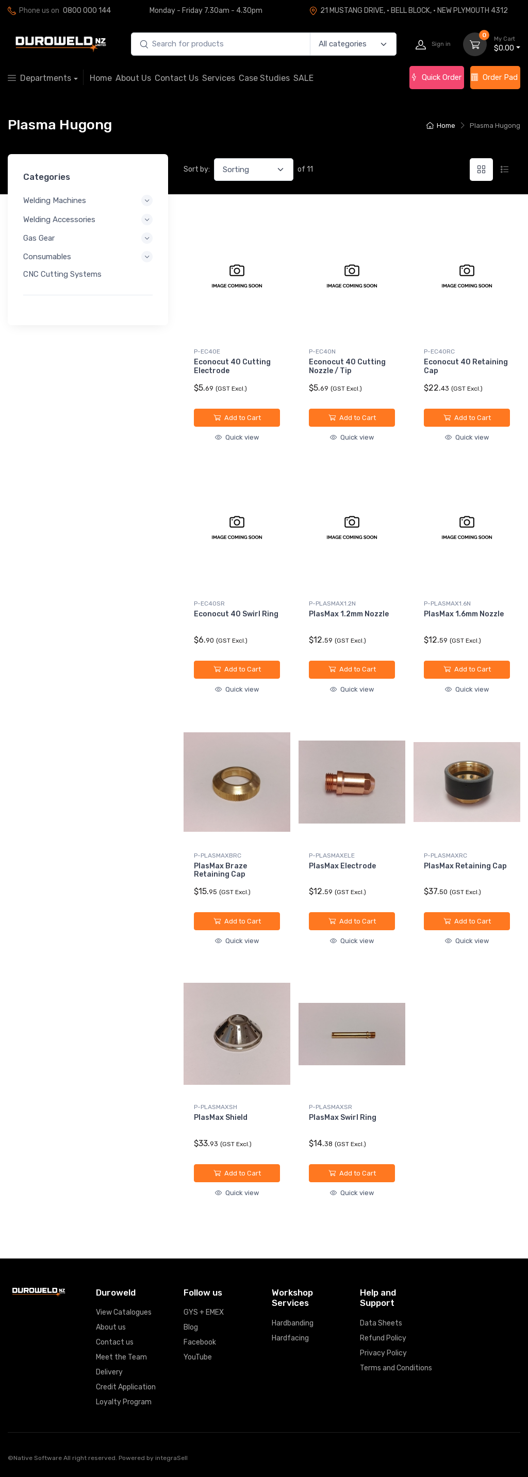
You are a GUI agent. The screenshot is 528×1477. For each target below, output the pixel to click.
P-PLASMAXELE (332, 855)
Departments (39, 78)
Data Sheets (381, 1323)
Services (218, 78)
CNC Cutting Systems (62, 274)
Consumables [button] (47, 256)
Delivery (109, 1372)
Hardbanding (293, 1323)
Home (101, 78)
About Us (133, 78)
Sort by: (197, 169)
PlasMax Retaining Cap (465, 866)
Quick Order (435, 77)
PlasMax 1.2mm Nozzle (349, 614)
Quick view (237, 437)
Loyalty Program (124, 1402)
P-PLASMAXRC (445, 855)
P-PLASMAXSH (215, 1107)
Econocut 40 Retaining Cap (466, 366)
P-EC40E (207, 351)
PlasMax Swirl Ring (342, 1117)
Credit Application (126, 1387)
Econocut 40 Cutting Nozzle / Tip (347, 366)
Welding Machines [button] (54, 200)
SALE (303, 78)
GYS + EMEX (204, 1312)
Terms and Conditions (396, 1368)
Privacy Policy (383, 1353)
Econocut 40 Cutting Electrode (232, 366)
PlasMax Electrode (342, 866)
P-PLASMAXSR (330, 1107)
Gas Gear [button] (39, 238)
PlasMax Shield (221, 1117)
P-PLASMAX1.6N (447, 603)
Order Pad (494, 77)
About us (111, 1327)
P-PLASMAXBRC (217, 855)
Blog (191, 1327)
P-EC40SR (209, 603)
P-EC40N (322, 351)
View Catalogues (124, 1312)
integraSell (171, 1458)
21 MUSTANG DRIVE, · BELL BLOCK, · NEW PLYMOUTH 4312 (408, 10)
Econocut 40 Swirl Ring (236, 614)
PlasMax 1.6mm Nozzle (464, 614)
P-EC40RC (439, 351)
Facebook (200, 1342)
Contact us (115, 1342)
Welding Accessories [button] (59, 219)
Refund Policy (383, 1338)
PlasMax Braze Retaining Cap (220, 870)
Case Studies (264, 78)
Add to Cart (237, 418)
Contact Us (177, 78)
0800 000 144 (87, 10)
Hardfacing (290, 1338)
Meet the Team (121, 1357)
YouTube (198, 1357)
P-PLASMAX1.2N (332, 603)
